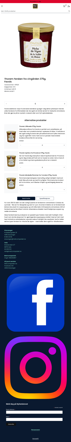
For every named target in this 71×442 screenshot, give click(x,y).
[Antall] (35, 104)
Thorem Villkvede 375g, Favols (30, 126)
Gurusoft (35, 439)
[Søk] (35, 11)
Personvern (35, 430)
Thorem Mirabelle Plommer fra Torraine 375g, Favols (38, 175)
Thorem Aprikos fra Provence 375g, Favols (34, 153)
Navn (8, 417)
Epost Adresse (10, 409)
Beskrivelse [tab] (26, 198)
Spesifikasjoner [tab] (45, 198)
